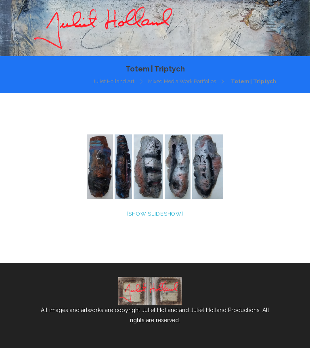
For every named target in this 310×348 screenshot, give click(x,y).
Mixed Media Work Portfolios (182, 81)
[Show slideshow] (155, 214)
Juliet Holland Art (113, 81)
